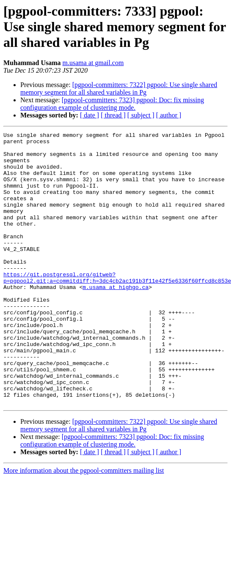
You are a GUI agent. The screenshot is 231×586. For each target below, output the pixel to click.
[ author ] (169, 115)
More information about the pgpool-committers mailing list (83, 525)
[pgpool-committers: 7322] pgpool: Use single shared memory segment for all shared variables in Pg (118, 88)
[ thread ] (113, 115)
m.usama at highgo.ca (115, 318)
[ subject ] (140, 115)
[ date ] (89, 115)
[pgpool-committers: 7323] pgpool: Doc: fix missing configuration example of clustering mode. (112, 103)
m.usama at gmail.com (93, 62)
